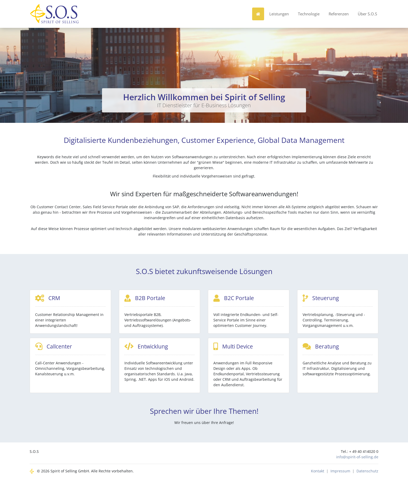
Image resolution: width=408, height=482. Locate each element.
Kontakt (317, 472)
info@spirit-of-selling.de (357, 458)
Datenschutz (367, 472)
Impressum (340, 472)
